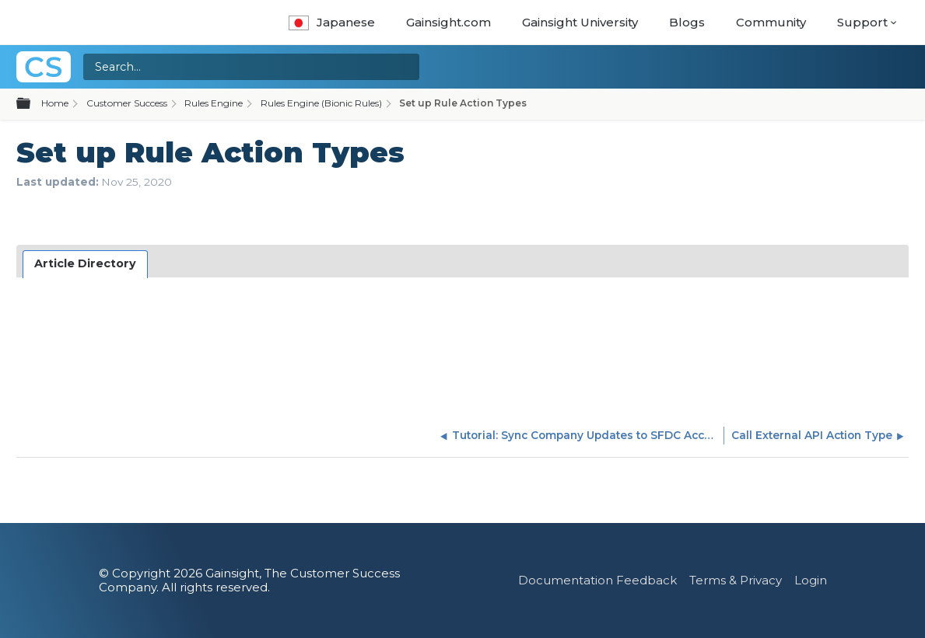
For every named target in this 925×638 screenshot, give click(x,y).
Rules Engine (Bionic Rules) (321, 103)
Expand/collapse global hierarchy (32, 104)
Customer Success (126, 103)
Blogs (687, 22)
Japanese (332, 22)
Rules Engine (213, 103)
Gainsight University (580, 22)
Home (54, 103)
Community (771, 22)
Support (862, 22)
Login (810, 580)
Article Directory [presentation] (85, 263)
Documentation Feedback (597, 580)
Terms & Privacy (735, 580)
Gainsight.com (448, 22)
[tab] (86, 264)
